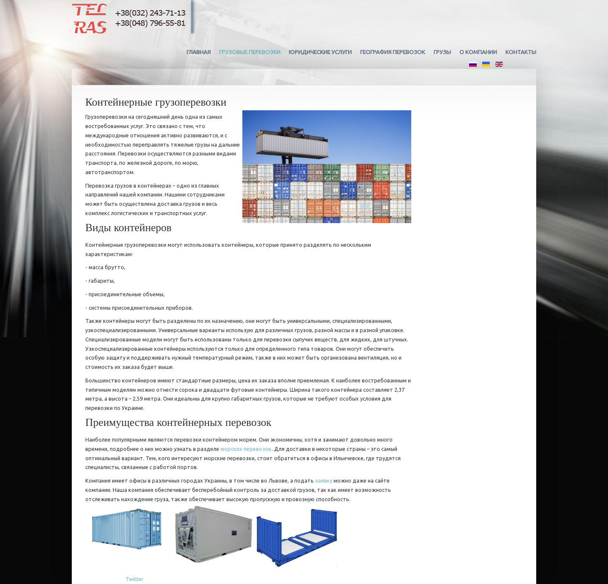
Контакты (520, 52)
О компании (478, 52)
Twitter (134, 579)
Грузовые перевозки (249, 52)
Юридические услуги (320, 52)
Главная (199, 52)
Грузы (442, 52)
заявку (323, 480)
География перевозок (392, 52)
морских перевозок (245, 449)
